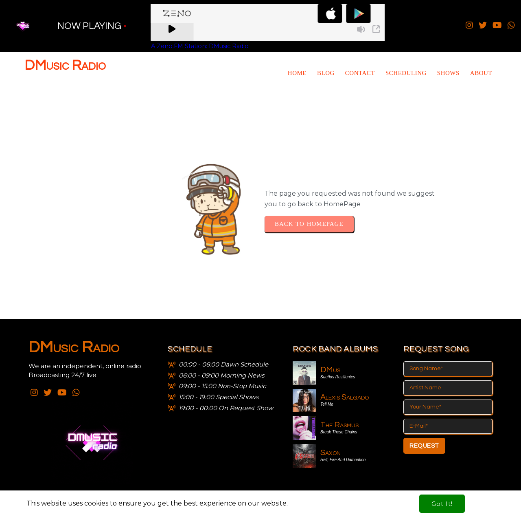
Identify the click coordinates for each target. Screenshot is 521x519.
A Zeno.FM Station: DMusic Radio (200, 46)
